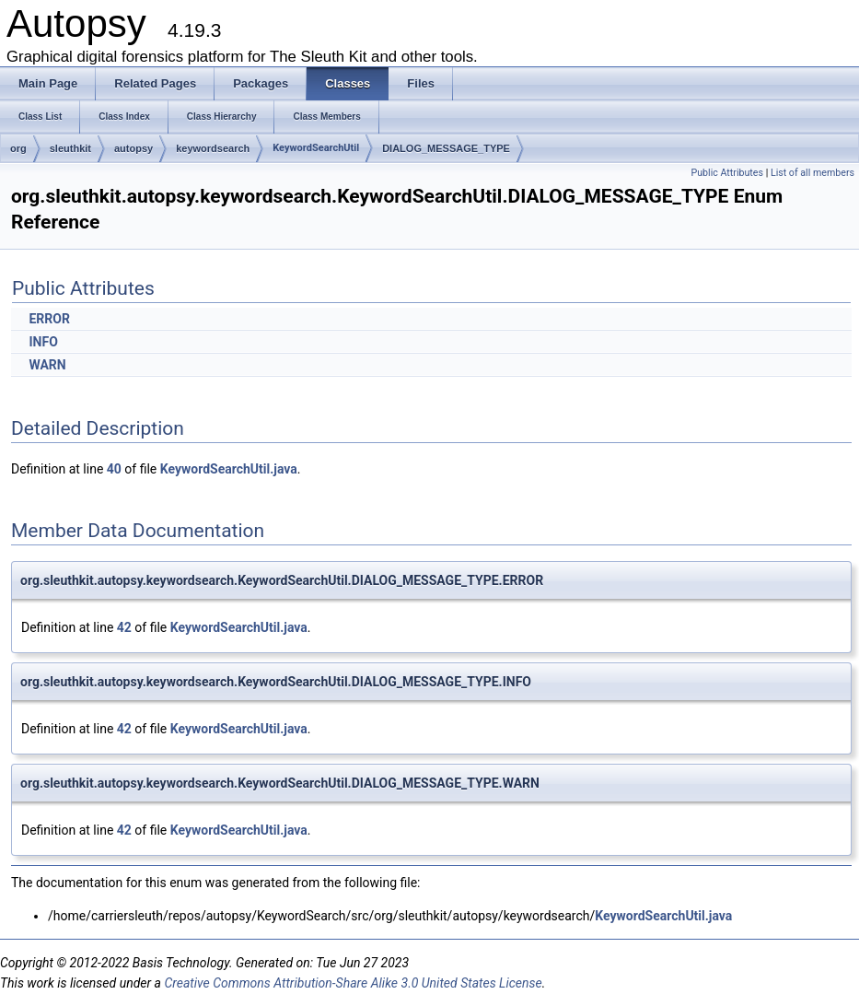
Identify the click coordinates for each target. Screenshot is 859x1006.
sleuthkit (70, 148)
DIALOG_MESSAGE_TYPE (446, 148)
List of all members (812, 173)
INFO (43, 341)
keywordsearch (213, 148)
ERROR (49, 318)
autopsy (133, 148)
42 (124, 627)
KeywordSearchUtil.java (228, 469)
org (18, 148)
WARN (47, 364)
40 (114, 469)
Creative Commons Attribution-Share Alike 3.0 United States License (352, 983)
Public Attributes (727, 173)
